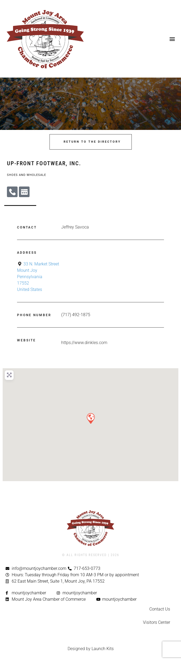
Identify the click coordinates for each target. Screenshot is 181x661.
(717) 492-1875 (75, 314)
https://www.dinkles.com (84, 342)
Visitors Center (156, 622)
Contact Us (159, 609)
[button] (172, 38)
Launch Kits (103, 648)
